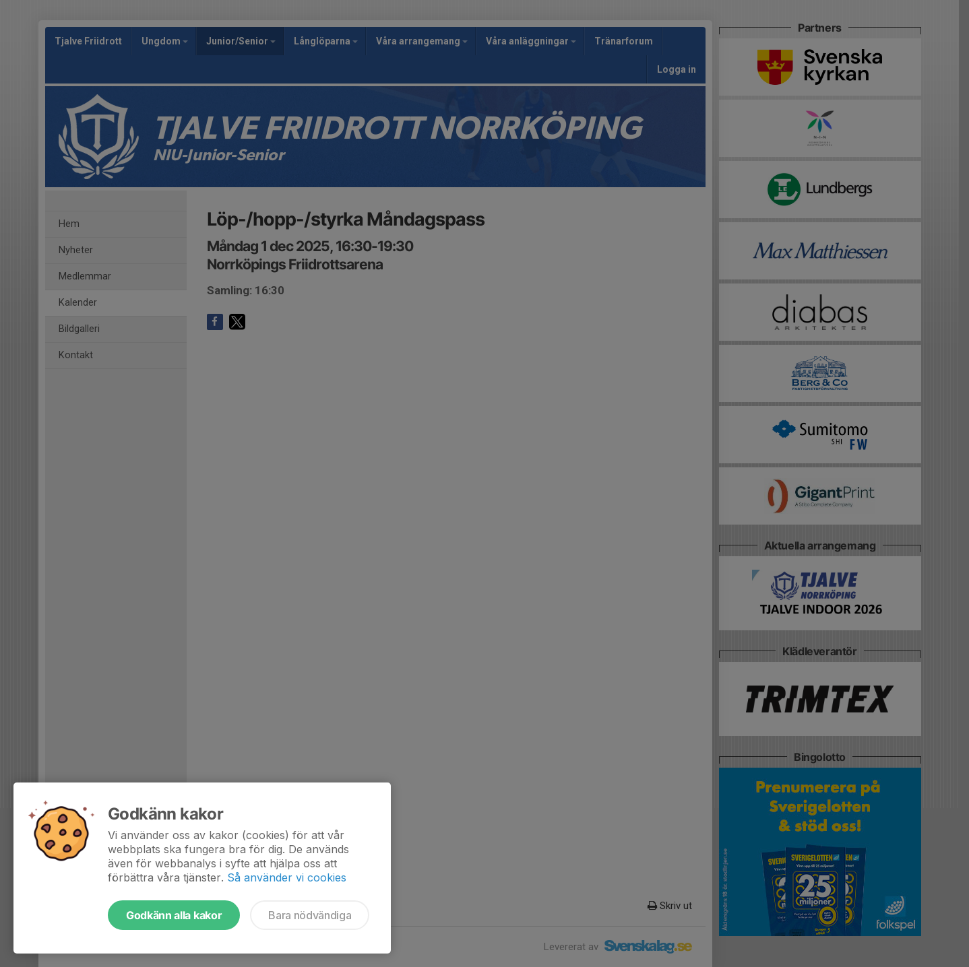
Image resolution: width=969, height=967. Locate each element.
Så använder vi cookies (286, 877)
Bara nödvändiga (309, 915)
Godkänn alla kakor (174, 915)
